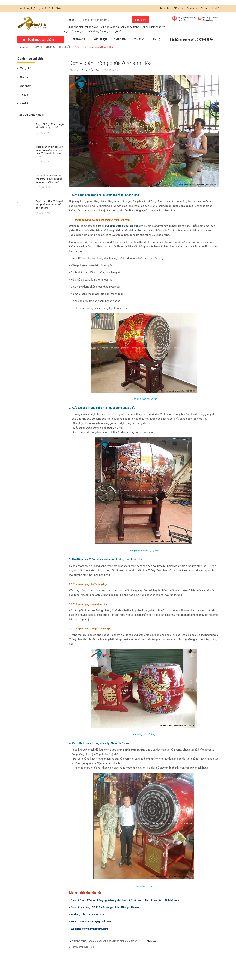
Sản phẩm (192, 8)
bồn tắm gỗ (94, 31)
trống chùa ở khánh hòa (100, 941)
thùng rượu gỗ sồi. (112, 31)
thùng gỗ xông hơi (109, 27)
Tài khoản (182, 20)
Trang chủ (165, 8)
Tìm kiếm (140, 20)
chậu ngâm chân (152, 27)
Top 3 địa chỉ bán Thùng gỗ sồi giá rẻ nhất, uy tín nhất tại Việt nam (49, 204)
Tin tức (204, 8)
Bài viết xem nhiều (30, 115)
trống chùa (80, 941)
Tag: (71, 941)
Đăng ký (192, 17)
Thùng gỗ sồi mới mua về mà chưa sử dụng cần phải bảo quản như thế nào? (49, 178)
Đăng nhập (182, 17)
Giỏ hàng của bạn (210, 17)
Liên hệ (215, 8)
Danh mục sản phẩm (41, 39)
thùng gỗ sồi (91, 27)
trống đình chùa (122, 941)
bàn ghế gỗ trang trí (131, 27)
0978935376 (53, 8)
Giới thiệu (178, 8)
